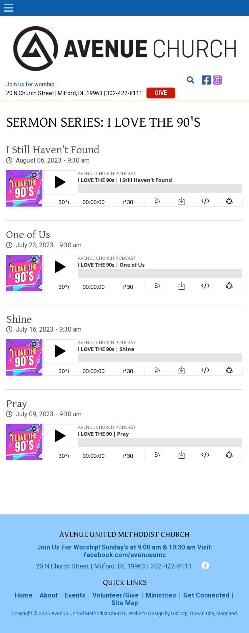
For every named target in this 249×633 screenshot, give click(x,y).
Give (161, 93)
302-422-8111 (124, 93)
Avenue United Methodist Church (88, 613)
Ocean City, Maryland (213, 613)
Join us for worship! (31, 84)
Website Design (146, 613)
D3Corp (179, 613)
